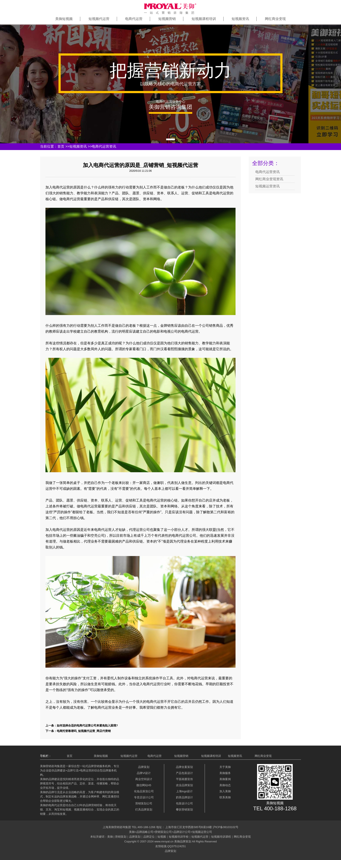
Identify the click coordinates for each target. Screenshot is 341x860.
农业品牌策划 (184, 785)
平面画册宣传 (184, 779)
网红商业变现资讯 (269, 179)
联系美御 (225, 797)
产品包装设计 (184, 773)
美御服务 (225, 773)
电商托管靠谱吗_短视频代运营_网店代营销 (84, 731)
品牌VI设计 (144, 773)
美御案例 (225, 779)
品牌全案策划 (184, 767)
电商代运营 (133, 19)
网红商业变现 (275, 19)
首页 (60, 146)
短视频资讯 (240, 19)
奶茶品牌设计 (184, 797)
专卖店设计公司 (144, 797)
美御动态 (225, 785)
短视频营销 (167, 19)
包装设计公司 (184, 803)
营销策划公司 (143, 803)
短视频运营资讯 (267, 186)
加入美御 (225, 791)
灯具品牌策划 (143, 809)
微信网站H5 (143, 785)
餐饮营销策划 (184, 809)
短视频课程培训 (204, 19)
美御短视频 (64, 19)
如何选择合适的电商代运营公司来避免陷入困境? (87, 725)
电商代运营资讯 (104, 146)
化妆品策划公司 (144, 791)
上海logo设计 (184, 791)
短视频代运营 (99, 19)
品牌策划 (143, 767)
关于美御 (225, 767)
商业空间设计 (143, 779)
